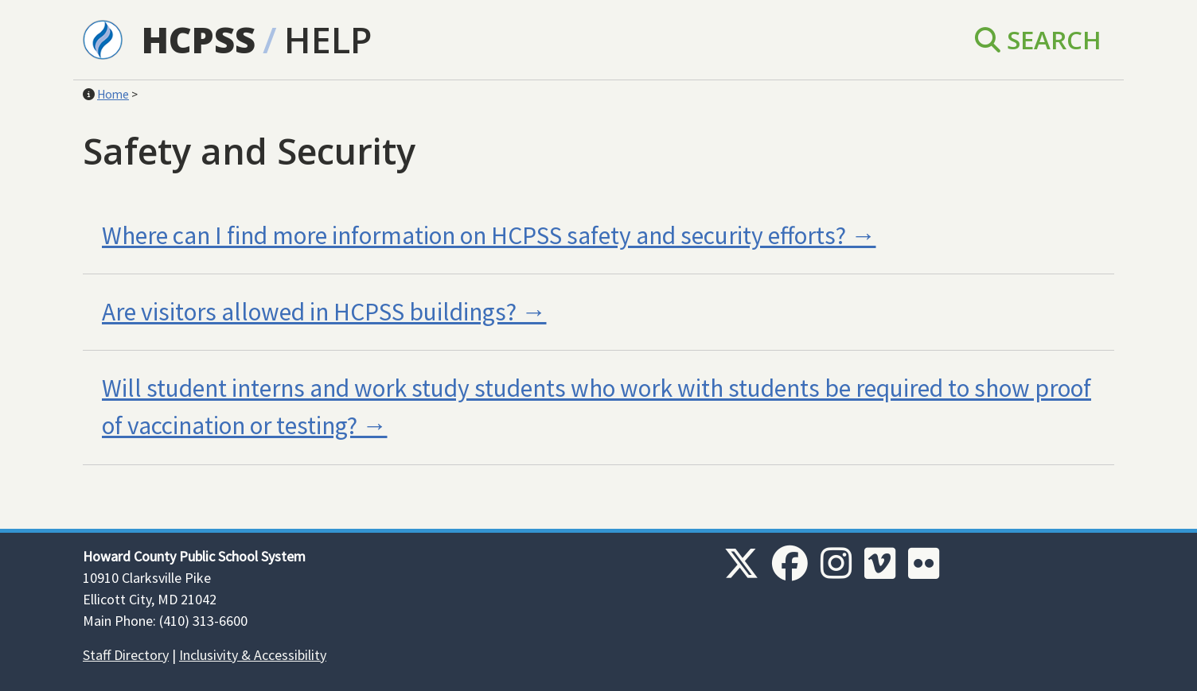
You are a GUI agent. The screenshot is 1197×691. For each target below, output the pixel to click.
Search (1038, 39)
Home (113, 94)
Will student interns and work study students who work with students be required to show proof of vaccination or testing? (596, 406)
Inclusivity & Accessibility (252, 655)
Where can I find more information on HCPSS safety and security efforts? (474, 235)
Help (328, 39)
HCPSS (198, 39)
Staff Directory (126, 655)
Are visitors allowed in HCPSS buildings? (309, 312)
